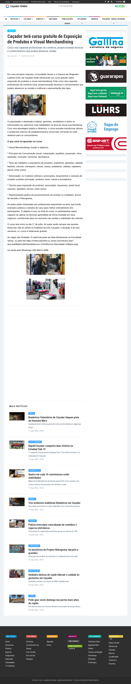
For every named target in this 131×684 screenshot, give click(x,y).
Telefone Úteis (94, 642)
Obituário (53, 19)
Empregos (75, 2)
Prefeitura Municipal (38, 2)
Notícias (15, 19)
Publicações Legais (67, 19)
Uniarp (7, 2)
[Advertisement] (45, 358)
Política (8, 648)
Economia (9, 645)
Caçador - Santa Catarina (114, 19)
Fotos (49, 645)
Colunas (28, 19)
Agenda (50, 642)
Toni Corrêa (30, 652)
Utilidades (82, 19)
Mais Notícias (18, 406)
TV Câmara (10, 666)
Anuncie (94, 19)
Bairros (111, 653)
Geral (7, 642)
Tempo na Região (95, 652)
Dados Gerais (114, 643)
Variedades (10, 662)
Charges (29, 659)
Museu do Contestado (61, 2)
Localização (113, 657)
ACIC (49, 2)
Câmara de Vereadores (20, 2)
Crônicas (29, 642)
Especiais (9, 659)
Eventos (40, 19)
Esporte (8, 652)
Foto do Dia (30, 656)
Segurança (9, 656)
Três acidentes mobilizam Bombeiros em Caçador (54, 502)
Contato (121, 2)
